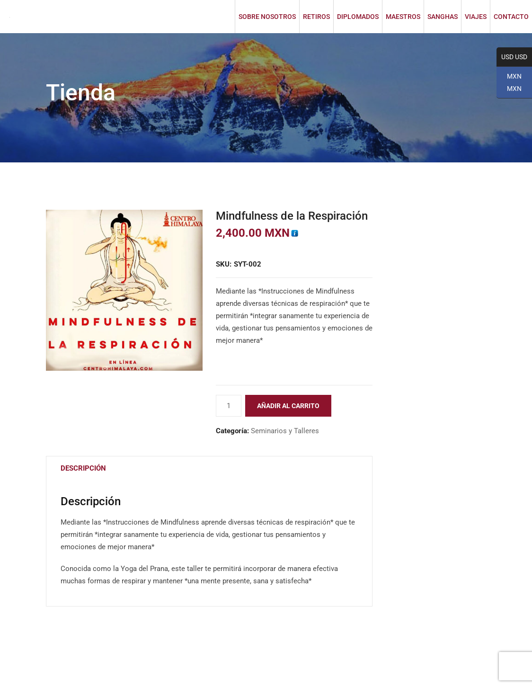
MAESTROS (403, 16)
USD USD (512, 57)
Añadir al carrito (288, 406)
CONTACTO (511, 16)
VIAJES (476, 16)
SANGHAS (442, 16)
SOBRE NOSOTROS (267, 16)
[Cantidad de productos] (228, 406)
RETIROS (316, 16)
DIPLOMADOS (358, 16)
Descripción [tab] (83, 468)
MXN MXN (509, 85)
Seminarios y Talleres (285, 431)
